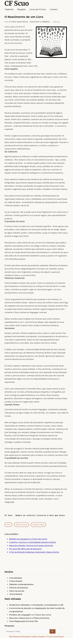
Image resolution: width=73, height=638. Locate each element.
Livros (8, 525)
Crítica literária (15, 581)
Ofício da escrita (21, 525)
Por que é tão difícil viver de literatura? (25, 549)
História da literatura (18, 588)
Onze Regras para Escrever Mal (23, 621)
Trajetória (9, 9)
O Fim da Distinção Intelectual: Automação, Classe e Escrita (34, 552)
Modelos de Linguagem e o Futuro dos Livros (28, 539)
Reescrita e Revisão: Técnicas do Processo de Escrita (31, 545)
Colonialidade (15, 578)
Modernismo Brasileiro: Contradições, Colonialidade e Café (36, 605)
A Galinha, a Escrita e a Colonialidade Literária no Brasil (32, 542)
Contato (54, 9)
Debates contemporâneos (21, 584)
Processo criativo (38, 525)
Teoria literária (15, 594)
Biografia (21, 9)
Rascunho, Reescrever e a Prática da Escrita (29, 618)
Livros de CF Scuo (37, 9)
